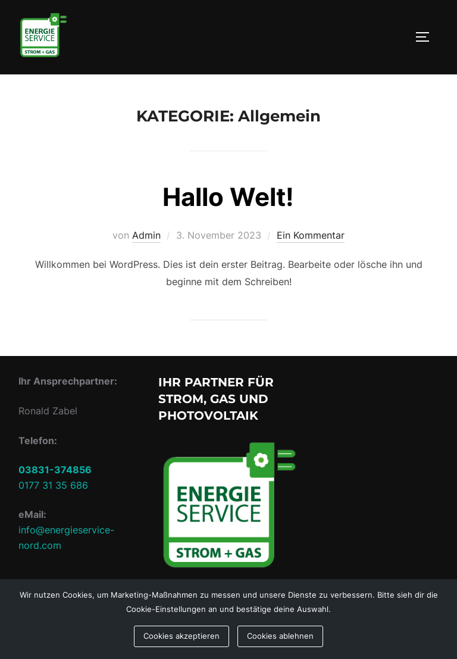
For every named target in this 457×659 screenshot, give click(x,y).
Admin (146, 235)
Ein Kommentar (311, 235)
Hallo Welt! (228, 197)
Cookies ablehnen (280, 636)
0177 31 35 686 (53, 485)
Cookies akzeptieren (181, 636)
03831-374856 (55, 470)
